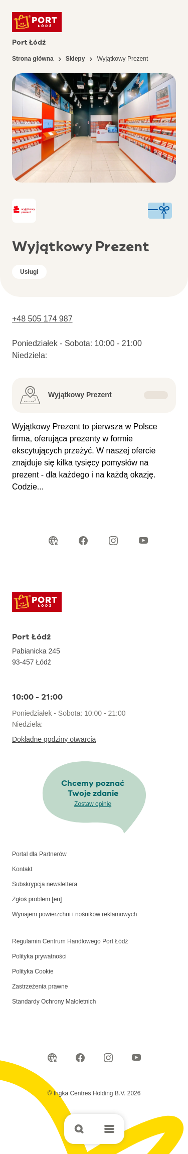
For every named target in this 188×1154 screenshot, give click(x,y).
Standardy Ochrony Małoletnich (54, 1001)
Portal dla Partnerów (39, 854)
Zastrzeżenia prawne (40, 986)
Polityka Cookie (33, 971)
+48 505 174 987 (42, 318)
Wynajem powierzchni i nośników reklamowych (74, 914)
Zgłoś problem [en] (37, 899)
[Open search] (79, 1129)
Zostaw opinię (92, 803)
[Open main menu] (109, 1129)
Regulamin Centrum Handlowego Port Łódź (70, 941)
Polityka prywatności (39, 956)
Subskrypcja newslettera (44, 884)
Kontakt (22, 869)
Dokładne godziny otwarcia (54, 739)
